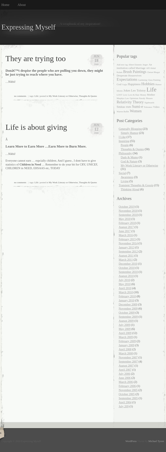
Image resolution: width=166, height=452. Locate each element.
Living (124, 181)
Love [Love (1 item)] (125, 95)
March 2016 (126, 235)
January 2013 (126, 247)
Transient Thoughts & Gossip (136, 185)
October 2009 (127, 312)
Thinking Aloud (130, 189)
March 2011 (126, 259)
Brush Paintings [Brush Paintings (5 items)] (134, 72)
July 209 (124, 406)
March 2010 (126, 292)
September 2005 (128, 398)
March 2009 (126, 337)
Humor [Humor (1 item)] (158, 84)
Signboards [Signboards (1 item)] (149, 102)
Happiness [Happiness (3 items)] (134, 84)
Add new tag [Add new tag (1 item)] (122, 65)
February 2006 (127, 386)
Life (36, 96)
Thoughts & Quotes (88, 96)
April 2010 (125, 288)
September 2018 (128, 214)
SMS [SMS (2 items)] (128, 106)
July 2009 (124, 324)
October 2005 (127, 394)
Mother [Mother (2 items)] (151, 94)
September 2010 (128, 271)
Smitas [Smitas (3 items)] (121, 106)
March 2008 (126, 353)
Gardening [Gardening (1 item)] (142, 80)
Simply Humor (129, 132)
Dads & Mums (129, 157)
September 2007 (128, 361)
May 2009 (125, 329)
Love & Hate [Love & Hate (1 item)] (133, 95)
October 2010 (127, 267)
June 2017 (125, 231)
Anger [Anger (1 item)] (145, 65)
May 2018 (125, 218)
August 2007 (126, 365)
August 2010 (126, 276)
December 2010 (128, 263)
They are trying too (36, 58)
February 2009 (127, 341)
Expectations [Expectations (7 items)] (127, 79)
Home (5, 5)
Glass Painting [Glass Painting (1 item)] (154, 80)
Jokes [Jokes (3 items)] (126, 90)
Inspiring (124, 141)
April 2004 (125, 402)
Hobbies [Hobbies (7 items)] (148, 84)
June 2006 (125, 377)
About (22, 5)
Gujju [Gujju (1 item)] (124, 84)
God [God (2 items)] (119, 84)
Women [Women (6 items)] (136, 111)
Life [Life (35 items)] (151, 89)
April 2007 (125, 369)
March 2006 (126, 382)
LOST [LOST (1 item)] (119, 95)
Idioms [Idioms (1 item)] (120, 91)
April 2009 (125, 333)
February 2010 (127, 296)
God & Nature (129, 161)
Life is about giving (36, 127)
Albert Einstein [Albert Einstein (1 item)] (135, 65)
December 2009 (128, 304)
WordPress (131, 441)
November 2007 (128, 357)
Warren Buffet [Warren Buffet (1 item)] (123, 111)
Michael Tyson (156, 441)
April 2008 (125, 349)
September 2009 (128, 316)
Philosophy (125, 153)
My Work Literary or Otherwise (63, 96)
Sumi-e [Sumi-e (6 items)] (137, 106)
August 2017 (126, 227)
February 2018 (127, 223)
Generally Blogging (130, 128)
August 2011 (126, 255)
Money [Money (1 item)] (143, 95)
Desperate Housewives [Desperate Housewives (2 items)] (129, 75)
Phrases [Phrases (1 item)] (149, 98)
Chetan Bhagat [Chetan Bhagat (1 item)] (153, 72)
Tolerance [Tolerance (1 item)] (148, 107)
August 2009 (126, 320)
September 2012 (128, 251)
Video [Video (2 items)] (156, 106)
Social (122, 173)
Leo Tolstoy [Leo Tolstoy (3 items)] (138, 90)
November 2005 (128, 390)
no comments (20, 96)
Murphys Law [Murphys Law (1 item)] (123, 98)
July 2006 (124, 373)
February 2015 (127, 239)
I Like (122, 137)
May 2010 (125, 284)
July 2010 (124, 280)
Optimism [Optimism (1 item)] (134, 98)
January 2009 (126, 345)
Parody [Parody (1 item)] (142, 98)
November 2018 (128, 210)
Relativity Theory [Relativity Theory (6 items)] (130, 102)
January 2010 (126, 300)
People (125, 145)
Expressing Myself (28, 27)
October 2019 (127, 206)
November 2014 (128, 243)
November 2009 (128, 308)
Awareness (127, 177)
